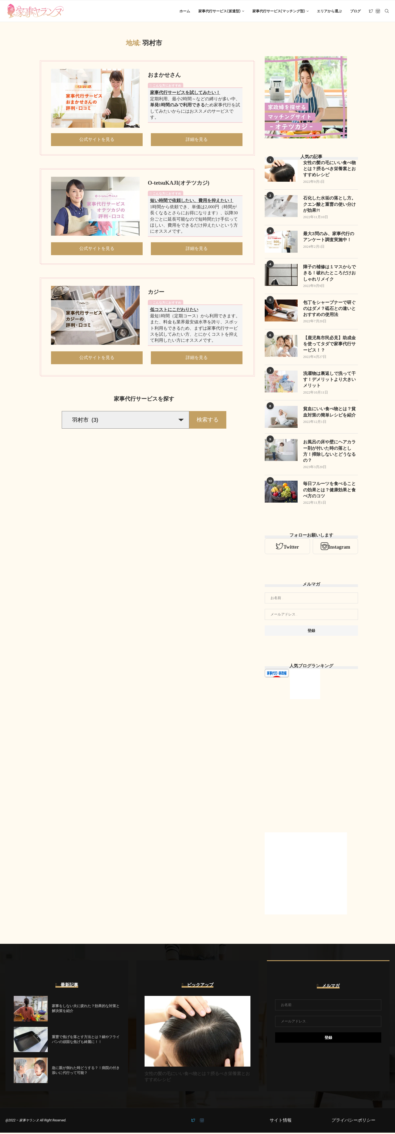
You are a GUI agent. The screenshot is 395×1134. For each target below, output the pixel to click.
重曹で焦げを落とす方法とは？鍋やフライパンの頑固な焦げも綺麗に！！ (86, 1040)
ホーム (184, 11)
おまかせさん (164, 75)
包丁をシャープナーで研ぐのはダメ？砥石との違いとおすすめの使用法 (329, 309)
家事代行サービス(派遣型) (219, 11)
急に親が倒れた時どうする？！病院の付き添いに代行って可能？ (86, 1071)
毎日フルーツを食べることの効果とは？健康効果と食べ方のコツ (329, 491)
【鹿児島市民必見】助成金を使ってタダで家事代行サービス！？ (329, 345)
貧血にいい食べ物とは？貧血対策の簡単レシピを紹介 (329, 413)
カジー (156, 292)
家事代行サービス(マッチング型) (278, 11)
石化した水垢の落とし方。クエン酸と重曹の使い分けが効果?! (329, 205)
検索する (208, 420)
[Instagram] (378, 11)
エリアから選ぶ (329, 11)
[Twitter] (371, 11)
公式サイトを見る (96, 140)
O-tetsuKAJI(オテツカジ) (178, 183)
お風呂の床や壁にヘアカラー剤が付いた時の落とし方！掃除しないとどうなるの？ (329, 452)
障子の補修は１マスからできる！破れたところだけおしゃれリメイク (329, 274)
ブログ (355, 11)
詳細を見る (197, 140)
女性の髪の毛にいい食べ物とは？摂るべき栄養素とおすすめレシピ (329, 169)
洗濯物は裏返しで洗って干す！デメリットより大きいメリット (329, 381)
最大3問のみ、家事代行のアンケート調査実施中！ (328, 237)
